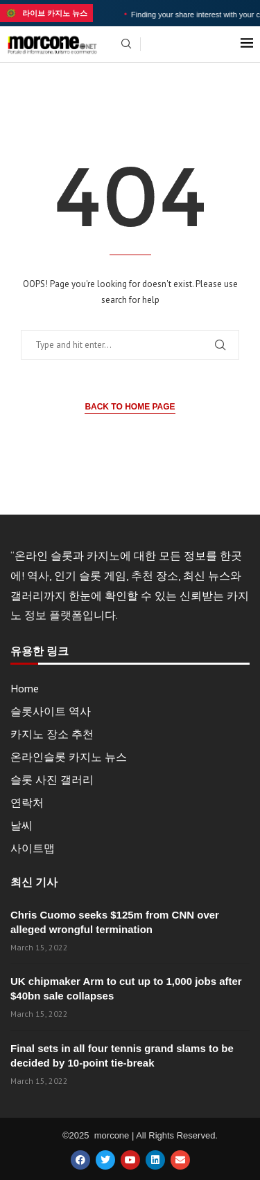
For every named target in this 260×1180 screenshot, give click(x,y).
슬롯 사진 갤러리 (52, 779)
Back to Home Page (130, 407)
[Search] (126, 45)
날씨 (21, 825)
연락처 (27, 802)
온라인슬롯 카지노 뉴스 (68, 756)
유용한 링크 (39, 651)
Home (24, 688)
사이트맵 (32, 848)
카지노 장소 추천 (52, 733)
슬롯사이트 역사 (50, 711)
